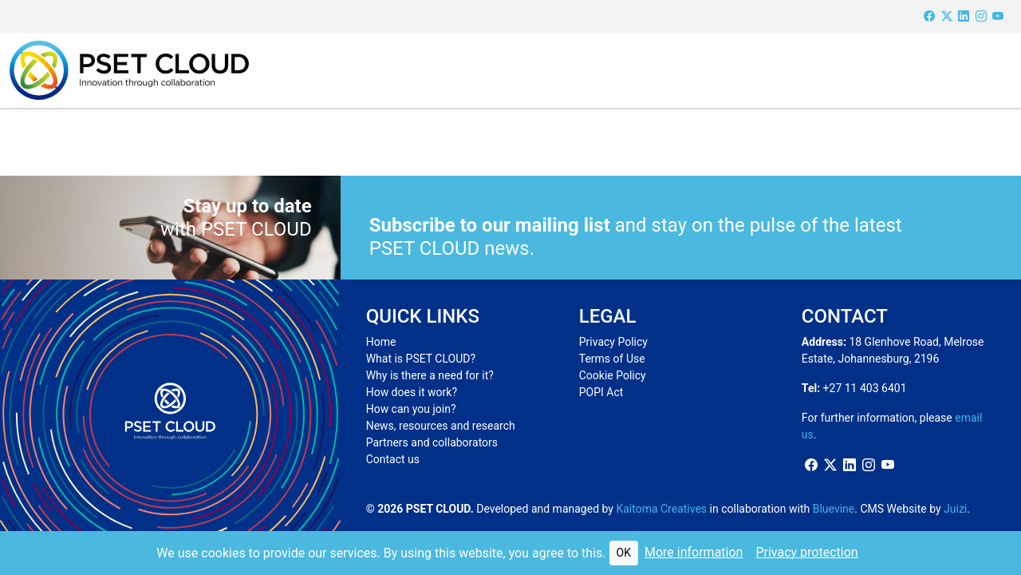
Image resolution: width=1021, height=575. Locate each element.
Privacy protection (806, 552)
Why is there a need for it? (430, 375)
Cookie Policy (612, 375)
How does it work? (411, 392)
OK (624, 552)
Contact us (393, 459)
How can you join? (411, 408)
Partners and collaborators (432, 442)
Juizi (955, 508)
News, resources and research (440, 425)
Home (381, 341)
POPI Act (601, 392)
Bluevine (834, 508)
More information (694, 552)
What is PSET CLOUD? (420, 358)
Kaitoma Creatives (661, 508)
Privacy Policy (613, 341)
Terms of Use (612, 358)
